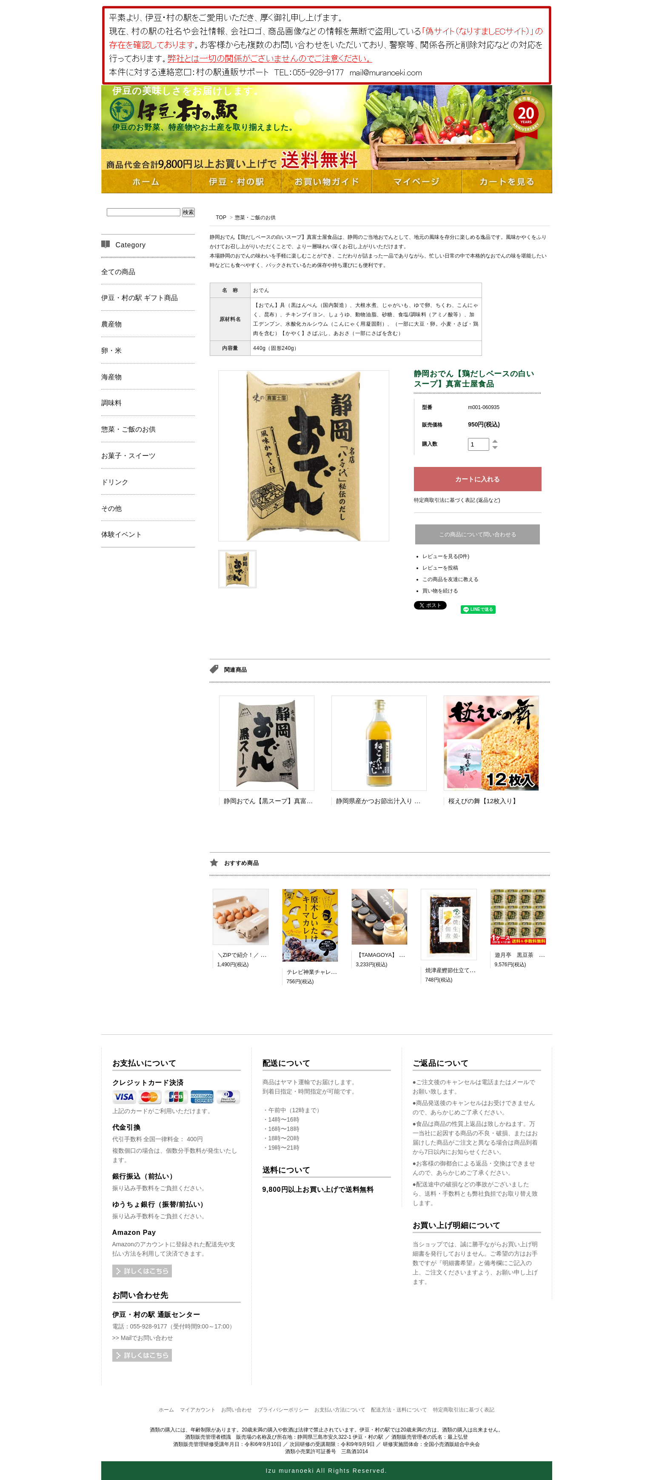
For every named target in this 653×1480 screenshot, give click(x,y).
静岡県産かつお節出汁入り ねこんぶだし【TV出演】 (411, 800)
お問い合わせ (236, 1410)
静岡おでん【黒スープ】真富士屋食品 (278, 800)
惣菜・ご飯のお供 (255, 217)
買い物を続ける (440, 591)
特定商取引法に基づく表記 (463, 1410)
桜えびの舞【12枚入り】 (483, 800)
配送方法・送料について (399, 1410)
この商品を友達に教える (450, 579)
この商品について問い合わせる (477, 534)
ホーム (166, 1410)
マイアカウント (198, 1410)
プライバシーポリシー (283, 1410)
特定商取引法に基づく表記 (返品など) (457, 500)
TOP (221, 217)
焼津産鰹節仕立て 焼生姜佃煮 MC (467, 970)
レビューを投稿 (440, 568)
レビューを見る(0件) (446, 556)
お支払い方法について (339, 1410)
